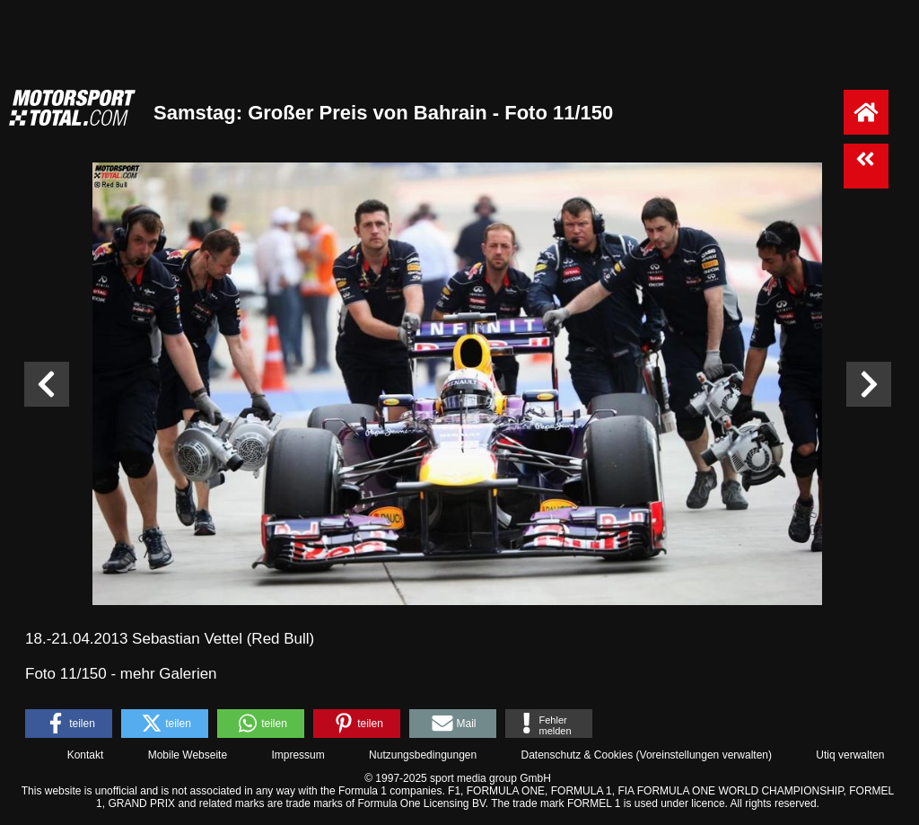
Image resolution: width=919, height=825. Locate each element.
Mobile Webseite (188, 755)
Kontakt (85, 755)
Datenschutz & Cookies (577, 755)
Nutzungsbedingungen (423, 755)
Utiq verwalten (850, 755)
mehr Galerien (168, 673)
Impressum (297, 755)
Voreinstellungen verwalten (704, 755)
